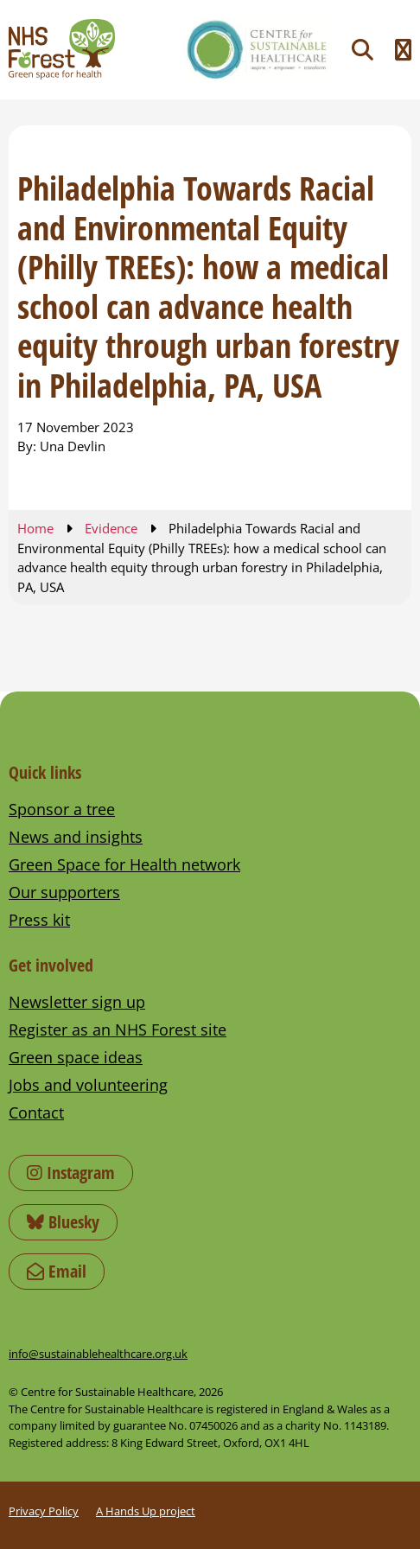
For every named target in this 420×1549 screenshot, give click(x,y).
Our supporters (64, 892)
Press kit (39, 919)
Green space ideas (76, 1057)
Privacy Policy (44, 1511)
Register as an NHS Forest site (117, 1029)
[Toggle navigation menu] (403, 50)
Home (35, 528)
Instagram (71, 1172)
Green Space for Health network (124, 864)
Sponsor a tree (62, 809)
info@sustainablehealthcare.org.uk (98, 1353)
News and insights (76, 836)
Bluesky (63, 1221)
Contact (36, 1112)
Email (56, 1271)
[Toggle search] (362, 50)
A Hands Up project (145, 1511)
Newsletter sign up (77, 1001)
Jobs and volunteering (88, 1084)
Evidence (111, 528)
